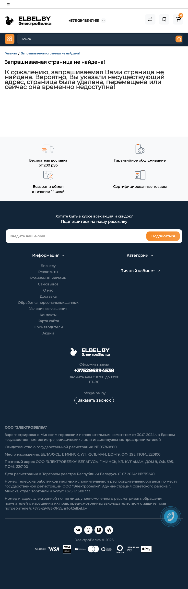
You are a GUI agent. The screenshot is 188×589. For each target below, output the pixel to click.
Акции (48, 333)
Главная (11, 53)
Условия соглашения (48, 309)
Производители (48, 327)
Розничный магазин (48, 278)
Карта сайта (48, 321)
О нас (48, 290)
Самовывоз (48, 284)
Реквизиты (48, 272)
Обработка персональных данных (48, 302)
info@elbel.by (94, 393)
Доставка (48, 296)
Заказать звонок (94, 400)
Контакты (48, 315)
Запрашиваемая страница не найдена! (50, 53)
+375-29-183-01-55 (84, 20)
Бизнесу (48, 266)
